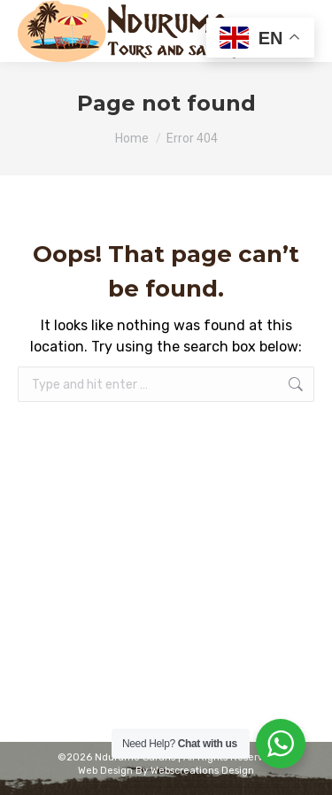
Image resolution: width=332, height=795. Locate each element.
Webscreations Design (202, 770)
